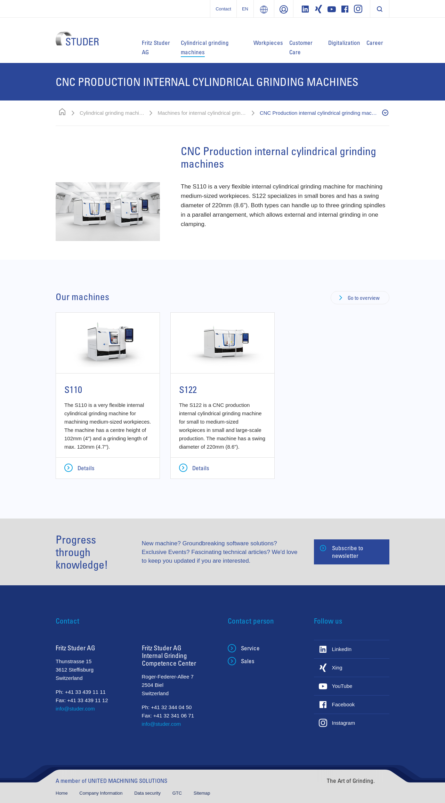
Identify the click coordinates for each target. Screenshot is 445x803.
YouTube (342, 686)
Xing (337, 667)
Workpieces (268, 42)
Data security (148, 793)
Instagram (343, 723)
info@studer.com (75, 709)
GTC (177, 793)
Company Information (101, 793)
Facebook (343, 704)
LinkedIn (342, 649)
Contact (223, 8)
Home (62, 793)
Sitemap (202, 793)
